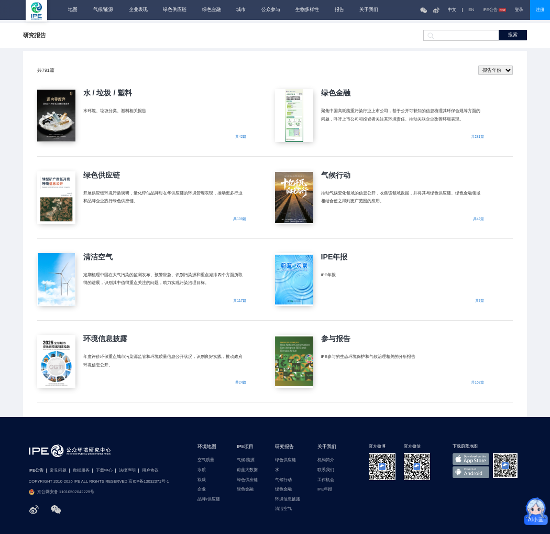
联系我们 (325, 470)
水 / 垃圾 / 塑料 (108, 92)
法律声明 (127, 470)
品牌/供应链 (208, 499)
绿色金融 (211, 9)
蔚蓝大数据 (247, 470)
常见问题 (58, 470)
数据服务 (81, 470)
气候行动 (335, 175)
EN (471, 10)
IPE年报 (334, 256)
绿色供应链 (174, 9)
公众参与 (270, 9)
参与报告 (335, 338)
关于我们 (368, 9)
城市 (241, 9)
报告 (339, 9)
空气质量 (205, 460)
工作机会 (325, 480)
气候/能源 (103, 9)
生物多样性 (307, 9)
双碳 (201, 480)
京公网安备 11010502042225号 (61, 492)
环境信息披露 (105, 338)
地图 (73, 9)
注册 (540, 9)
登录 (519, 9)
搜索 (513, 34)
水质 (201, 470)
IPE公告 (494, 10)
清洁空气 (98, 256)
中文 (452, 10)
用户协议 (150, 470)
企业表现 (138, 9)
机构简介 (325, 460)
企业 (201, 489)
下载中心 (104, 470)
